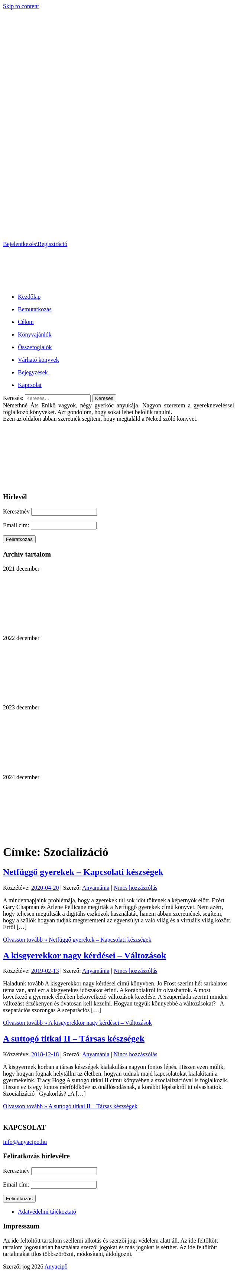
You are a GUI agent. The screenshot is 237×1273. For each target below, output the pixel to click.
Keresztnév (16, 511)
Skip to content (21, 6)
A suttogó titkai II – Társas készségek (74, 1038)
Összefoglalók (35, 347)
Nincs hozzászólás (136, 888)
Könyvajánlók (35, 334)
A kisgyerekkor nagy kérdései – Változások (84, 955)
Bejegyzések (33, 372)
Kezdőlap (29, 296)
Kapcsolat (30, 385)
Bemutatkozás (35, 309)
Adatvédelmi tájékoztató (47, 1211)
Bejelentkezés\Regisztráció (35, 244)
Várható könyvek (38, 360)
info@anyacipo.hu (25, 1142)
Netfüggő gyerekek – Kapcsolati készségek (83, 872)
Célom (26, 322)
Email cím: (17, 525)
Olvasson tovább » (77, 939)
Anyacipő (56, 1266)
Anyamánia (96, 888)
